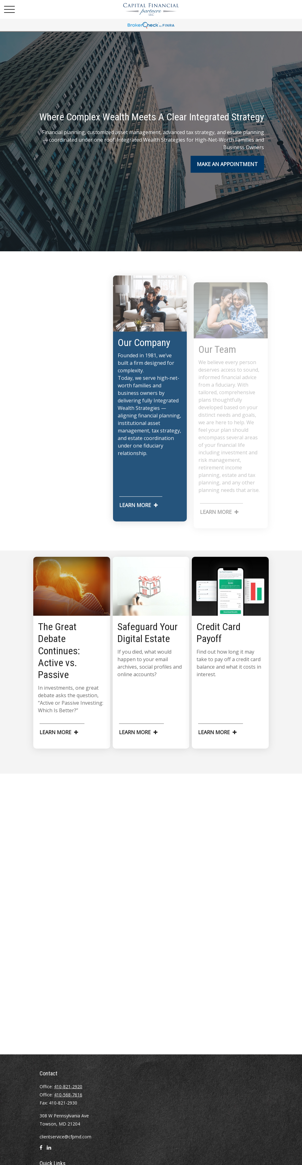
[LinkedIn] (49, 1150)
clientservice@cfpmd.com (65, 1137)
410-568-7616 (68, 1095)
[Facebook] (41, 1150)
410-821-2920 (68, 1086)
